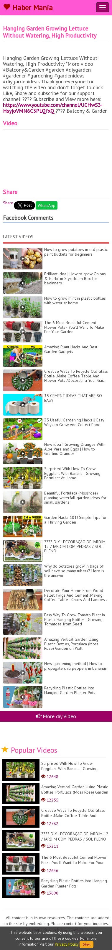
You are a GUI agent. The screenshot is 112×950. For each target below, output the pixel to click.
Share (8, 202)
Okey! (86, 944)
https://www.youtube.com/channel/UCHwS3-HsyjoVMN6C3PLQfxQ (52, 108)
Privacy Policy (66, 944)
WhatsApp (46, 205)
